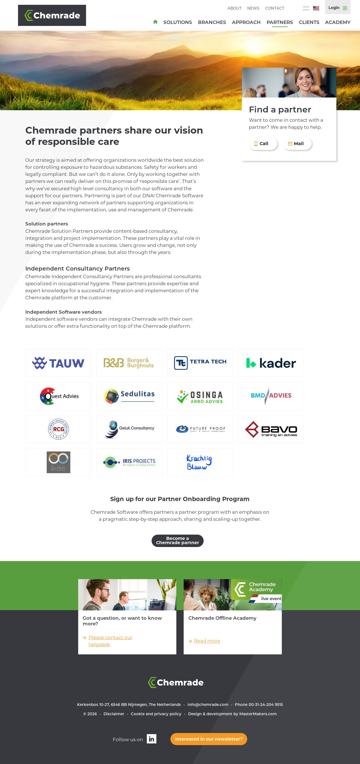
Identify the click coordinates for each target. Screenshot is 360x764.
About (235, 8)
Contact (274, 8)
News (253, 8)
